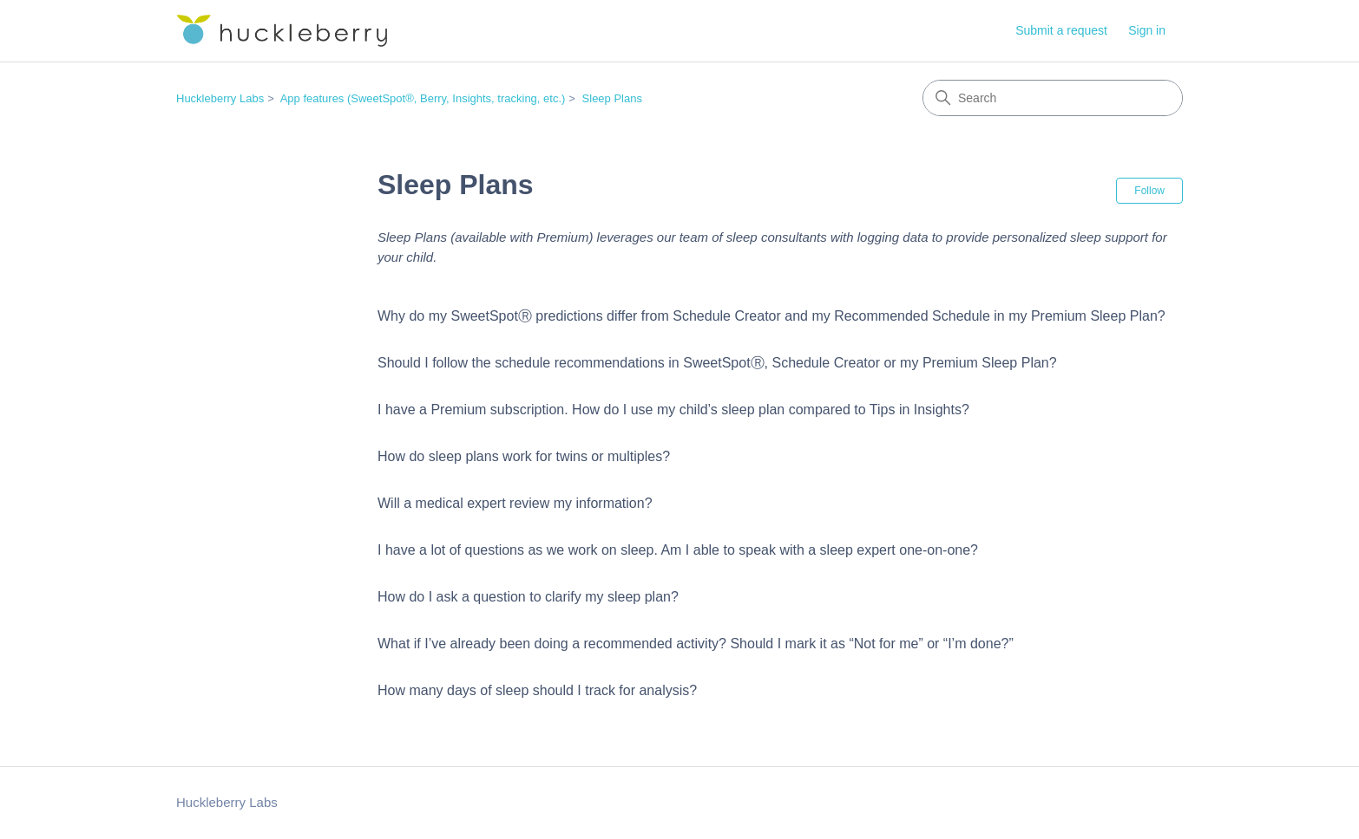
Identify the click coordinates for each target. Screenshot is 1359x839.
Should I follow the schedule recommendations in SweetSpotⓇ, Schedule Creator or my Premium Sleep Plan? (717, 362)
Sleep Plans (612, 98)
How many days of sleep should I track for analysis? (537, 690)
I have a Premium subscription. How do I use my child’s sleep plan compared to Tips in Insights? (673, 409)
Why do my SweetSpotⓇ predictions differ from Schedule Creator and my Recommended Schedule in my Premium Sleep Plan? (771, 316)
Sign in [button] (1146, 30)
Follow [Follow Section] (1149, 191)
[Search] (1052, 98)
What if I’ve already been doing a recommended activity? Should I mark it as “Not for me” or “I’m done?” (696, 643)
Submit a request (1061, 30)
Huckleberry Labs (220, 98)
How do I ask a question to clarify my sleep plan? (528, 596)
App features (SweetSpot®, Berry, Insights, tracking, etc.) (423, 98)
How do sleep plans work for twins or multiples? (524, 456)
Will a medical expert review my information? (515, 503)
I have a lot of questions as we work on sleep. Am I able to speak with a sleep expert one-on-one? (678, 550)
